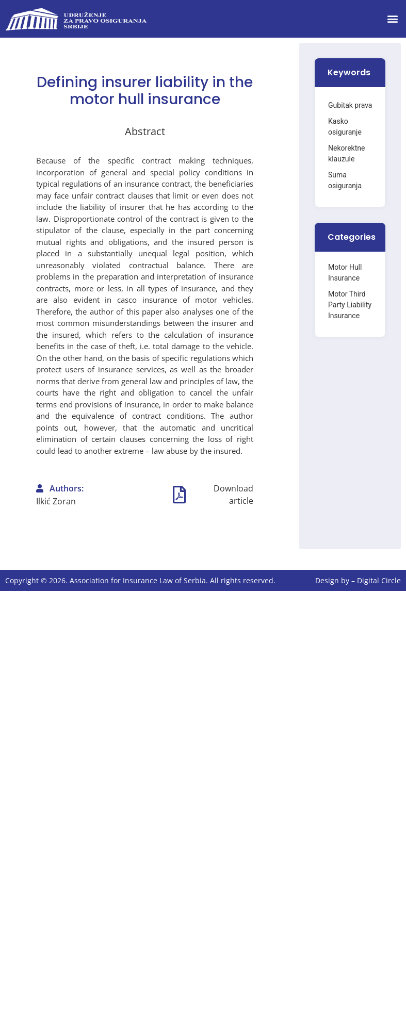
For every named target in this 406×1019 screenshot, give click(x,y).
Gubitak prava (350, 105)
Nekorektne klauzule (346, 153)
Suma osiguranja (345, 180)
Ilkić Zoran (56, 501)
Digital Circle (379, 580)
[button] (392, 18)
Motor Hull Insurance (345, 272)
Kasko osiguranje (345, 126)
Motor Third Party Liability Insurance (349, 305)
